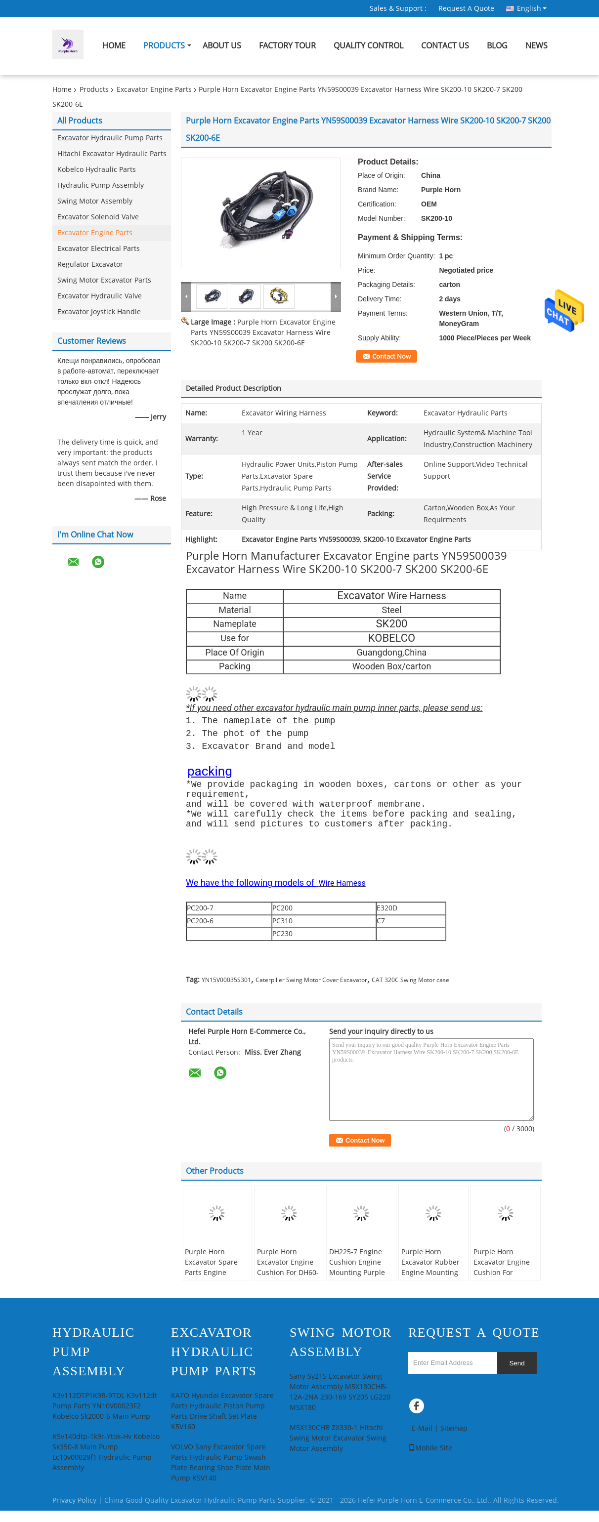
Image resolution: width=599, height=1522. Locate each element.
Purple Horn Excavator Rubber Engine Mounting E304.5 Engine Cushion (430, 1284)
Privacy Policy (74, 1512)
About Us (222, 45)
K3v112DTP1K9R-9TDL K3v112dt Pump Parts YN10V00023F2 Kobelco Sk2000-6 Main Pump (104, 1417)
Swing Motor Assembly (94, 201)
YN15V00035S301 (226, 991)
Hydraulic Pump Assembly (100, 185)
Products (164, 45)
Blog (497, 45)
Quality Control (368, 45)
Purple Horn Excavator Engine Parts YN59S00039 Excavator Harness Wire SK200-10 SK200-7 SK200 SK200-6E (263, 332)
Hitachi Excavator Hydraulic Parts (112, 154)
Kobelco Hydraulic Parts (96, 169)
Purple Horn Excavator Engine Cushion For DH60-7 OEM (288, 1279)
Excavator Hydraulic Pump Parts (110, 138)
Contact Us (445, 45)
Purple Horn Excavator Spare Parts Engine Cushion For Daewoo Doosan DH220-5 (211, 1289)
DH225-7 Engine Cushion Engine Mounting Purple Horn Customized (357, 1279)
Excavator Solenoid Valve (98, 217)
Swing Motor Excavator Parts (104, 280)
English (532, 8)
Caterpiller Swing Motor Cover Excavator (311, 991)
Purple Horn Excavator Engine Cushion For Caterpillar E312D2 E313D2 (504, 1284)
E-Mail (422, 1440)
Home (114, 45)
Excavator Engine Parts (154, 89)
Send (516, 1374)
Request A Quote (466, 8)
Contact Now (391, 357)
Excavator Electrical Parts (98, 249)
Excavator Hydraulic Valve (99, 296)
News (536, 45)
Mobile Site (430, 1459)
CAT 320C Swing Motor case (410, 991)
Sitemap (454, 1440)
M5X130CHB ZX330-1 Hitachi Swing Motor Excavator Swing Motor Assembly (338, 1449)
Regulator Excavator (90, 264)
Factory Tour (287, 45)
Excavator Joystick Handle (99, 312)
